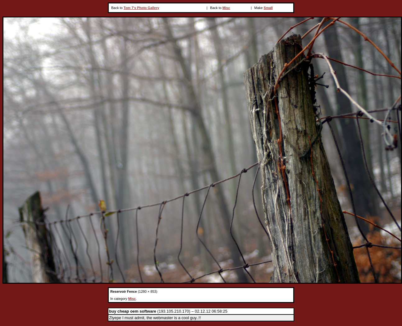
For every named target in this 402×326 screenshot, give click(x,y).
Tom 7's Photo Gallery (141, 8)
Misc (226, 8)
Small (268, 8)
